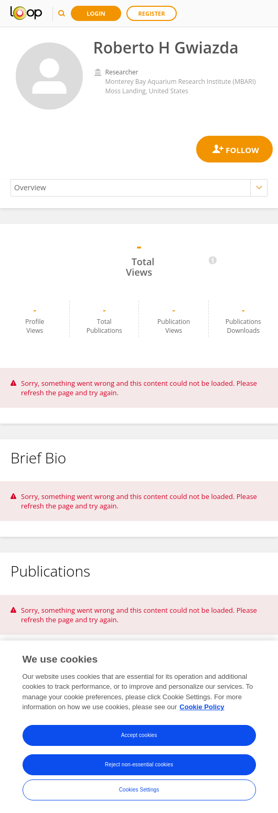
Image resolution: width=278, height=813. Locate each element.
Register (151, 13)
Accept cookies (139, 735)
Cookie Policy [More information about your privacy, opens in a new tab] (201, 707)
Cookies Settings (139, 790)
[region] (139, 727)
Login (96, 13)
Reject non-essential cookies (139, 764)
